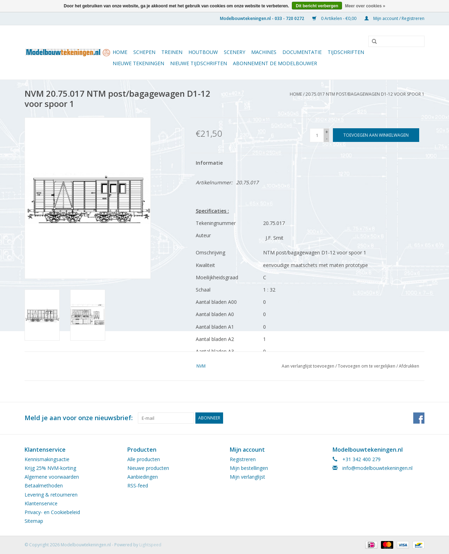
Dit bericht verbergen (317, 6)
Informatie (209, 162)
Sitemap (34, 521)
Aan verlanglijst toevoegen (308, 366)
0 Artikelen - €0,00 (334, 18)
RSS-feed (137, 485)
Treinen (171, 52)
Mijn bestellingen (249, 468)
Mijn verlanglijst (247, 476)
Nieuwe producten (148, 468)
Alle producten (143, 459)
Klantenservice (41, 503)
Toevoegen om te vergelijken (367, 366)
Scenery (234, 52)
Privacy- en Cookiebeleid (52, 512)
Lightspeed (150, 545)
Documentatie (302, 52)
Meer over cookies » (365, 6)
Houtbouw (203, 52)
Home (120, 52)
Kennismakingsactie (47, 459)
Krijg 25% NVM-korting (50, 468)
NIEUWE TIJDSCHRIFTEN (198, 63)
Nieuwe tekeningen (138, 63)
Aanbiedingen (142, 476)
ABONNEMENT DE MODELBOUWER (275, 63)
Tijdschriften (346, 52)
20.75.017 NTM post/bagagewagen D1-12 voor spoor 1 (365, 94)
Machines (263, 52)
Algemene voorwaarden (52, 476)
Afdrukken (409, 366)
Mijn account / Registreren (394, 18)
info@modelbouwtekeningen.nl (377, 468)
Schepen (144, 52)
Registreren (243, 459)
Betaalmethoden (44, 485)
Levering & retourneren (51, 494)
